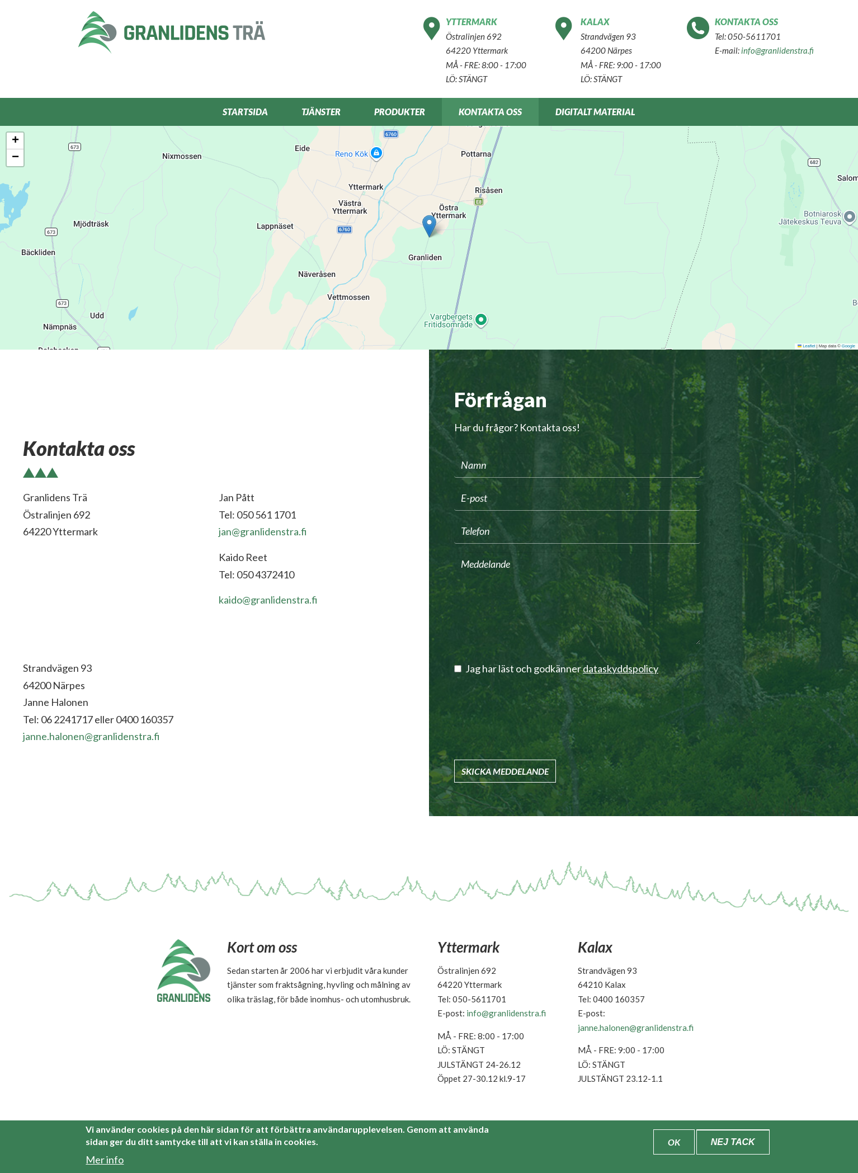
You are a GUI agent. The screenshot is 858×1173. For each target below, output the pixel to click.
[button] (429, 226)
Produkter (399, 111)
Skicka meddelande (505, 771)
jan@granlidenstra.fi (263, 531)
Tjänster (321, 111)
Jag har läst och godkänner (556, 669)
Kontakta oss (490, 111)
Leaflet (806, 345)
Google (848, 345)
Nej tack (733, 1142)
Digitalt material (595, 111)
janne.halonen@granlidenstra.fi (91, 736)
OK (674, 1142)
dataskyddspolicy (620, 668)
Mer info (105, 1159)
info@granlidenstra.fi (777, 50)
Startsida (245, 111)
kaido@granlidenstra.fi (268, 599)
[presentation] (539, 717)
